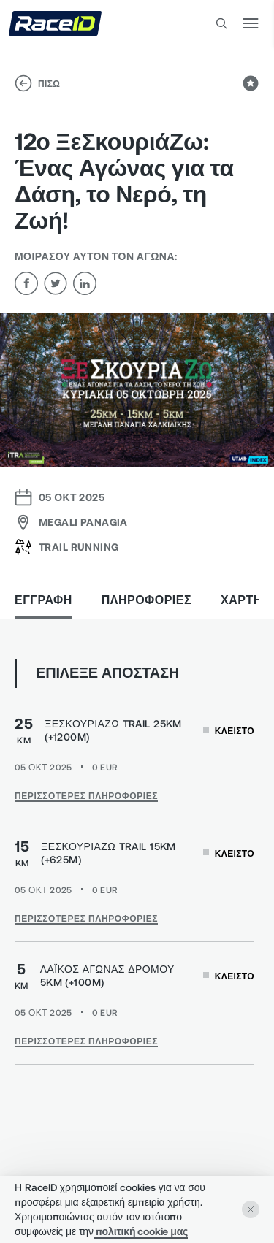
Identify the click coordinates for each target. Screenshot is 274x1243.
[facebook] (26, 283)
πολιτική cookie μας (141, 1231)
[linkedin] (84, 283)
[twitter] (55, 283)
